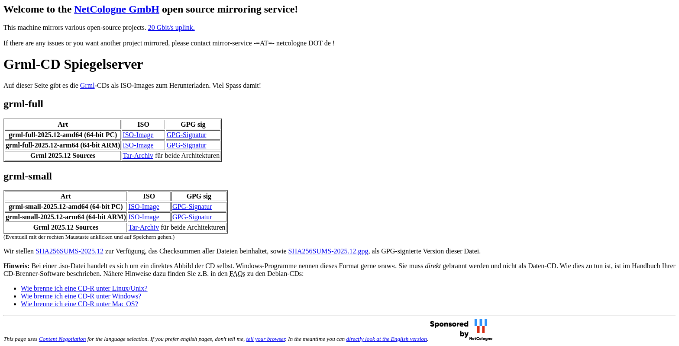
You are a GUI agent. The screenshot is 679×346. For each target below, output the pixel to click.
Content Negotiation (62, 339)
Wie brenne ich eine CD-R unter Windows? (81, 296)
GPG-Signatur (187, 134)
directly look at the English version (386, 339)
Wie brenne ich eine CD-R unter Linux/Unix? (84, 288)
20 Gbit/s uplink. (171, 27)
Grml (87, 85)
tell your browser (265, 339)
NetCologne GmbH (116, 9)
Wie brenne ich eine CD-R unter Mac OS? (79, 304)
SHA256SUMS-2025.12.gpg (328, 251)
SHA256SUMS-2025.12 (69, 251)
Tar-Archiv (138, 155)
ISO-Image (138, 134)
